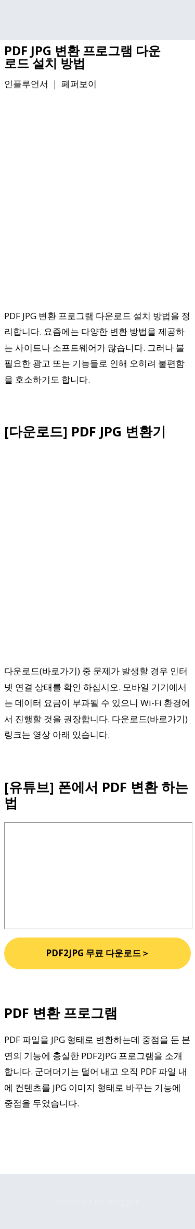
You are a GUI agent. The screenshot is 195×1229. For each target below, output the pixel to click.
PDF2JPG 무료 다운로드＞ (98, 953)
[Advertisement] (97, 201)
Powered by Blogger (97, 1202)
